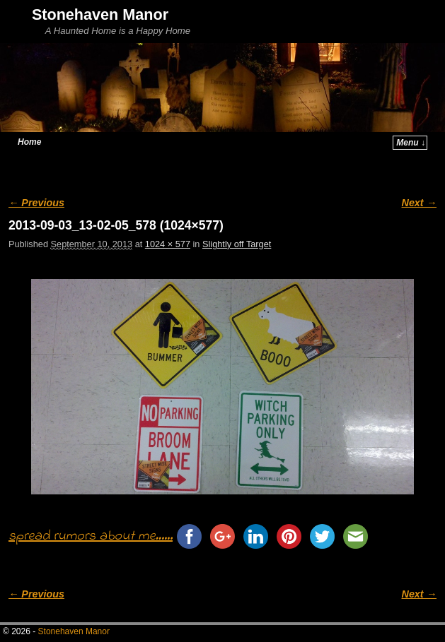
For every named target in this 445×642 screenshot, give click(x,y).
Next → (419, 202)
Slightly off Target (236, 244)
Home (29, 142)
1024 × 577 (167, 244)
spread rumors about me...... (90, 536)
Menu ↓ (410, 143)
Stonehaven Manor (100, 14)
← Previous (36, 202)
